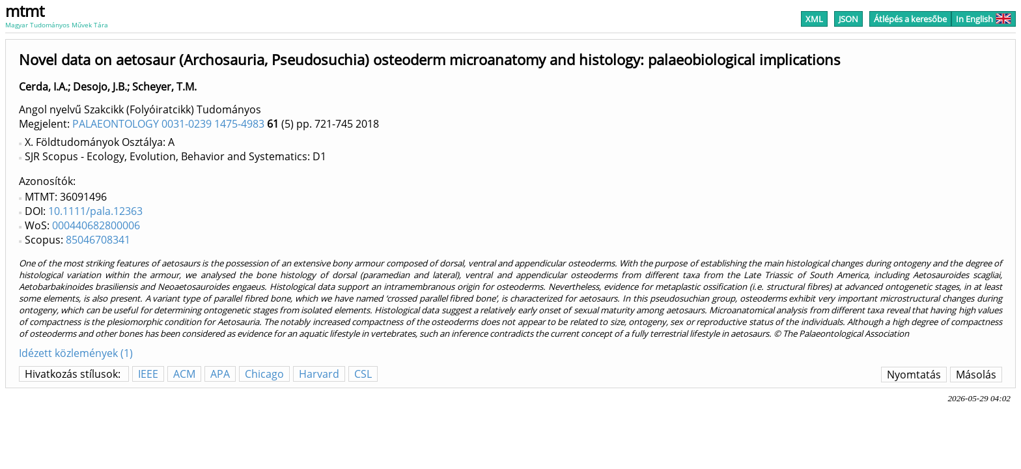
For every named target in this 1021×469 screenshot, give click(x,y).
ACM (184, 374)
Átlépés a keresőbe (910, 19)
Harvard (319, 374)
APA (220, 374)
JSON (848, 19)
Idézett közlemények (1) (76, 353)
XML (814, 19)
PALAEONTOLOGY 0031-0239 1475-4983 (168, 124)
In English (983, 19)
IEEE (148, 374)
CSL (363, 374)
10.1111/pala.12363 (95, 211)
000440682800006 (96, 225)
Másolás (976, 374)
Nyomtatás (914, 374)
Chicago (264, 374)
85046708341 (98, 240)
